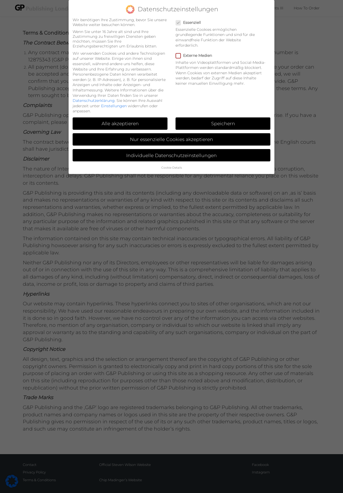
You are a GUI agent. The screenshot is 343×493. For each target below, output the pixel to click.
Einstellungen (114, 99)
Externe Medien (195, 48)
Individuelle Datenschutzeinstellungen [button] (171, 148)
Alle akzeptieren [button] (120, 117)
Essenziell (190, 15)
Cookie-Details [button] (171, 160)
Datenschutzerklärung (94, 93)
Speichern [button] (223, 117)
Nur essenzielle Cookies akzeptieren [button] (171, 132)
